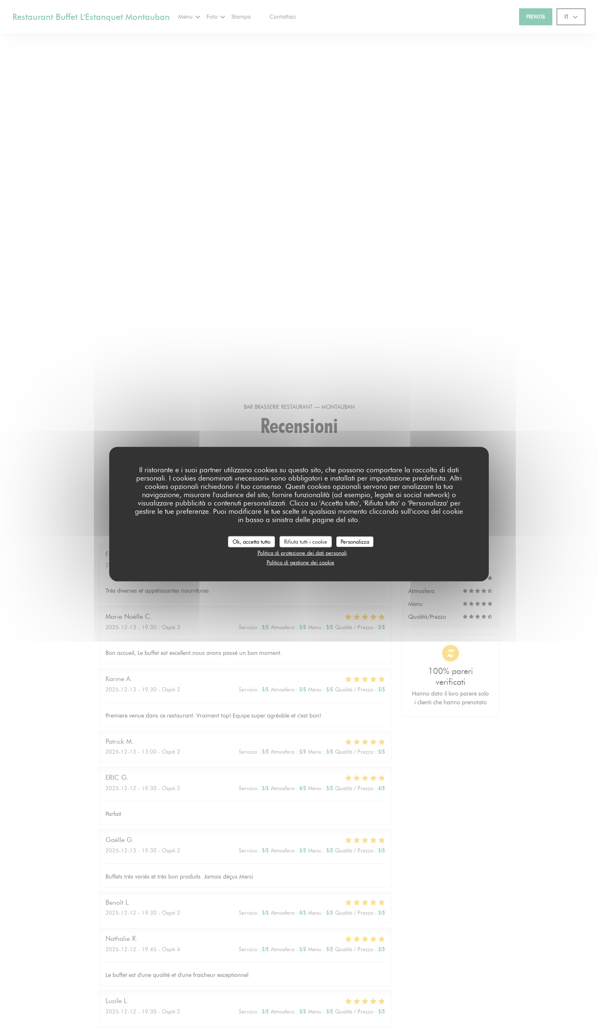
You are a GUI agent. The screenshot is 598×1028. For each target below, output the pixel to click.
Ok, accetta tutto (251, 541)
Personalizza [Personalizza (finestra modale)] (355, 541)
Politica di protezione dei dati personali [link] (302, 552)
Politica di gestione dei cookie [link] (300, 562)
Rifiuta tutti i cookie (305, 541)
